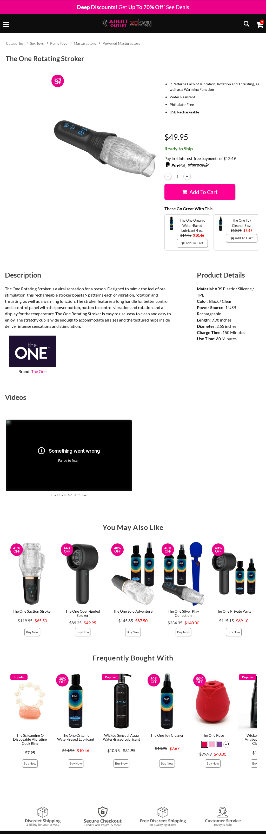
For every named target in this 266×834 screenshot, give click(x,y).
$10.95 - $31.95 (121, 750)
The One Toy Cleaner (167, 735)
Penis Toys (58, 43)
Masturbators (85, 43)
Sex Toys (37, 43)
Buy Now (32, 632)
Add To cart (199, 191)
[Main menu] (6, 24)
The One (38, 371)
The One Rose (213, 735)
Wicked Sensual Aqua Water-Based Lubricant (121, 737)
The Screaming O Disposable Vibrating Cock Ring (30, 739)
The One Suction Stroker (32, 611)
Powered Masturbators (121, 43)
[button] (205, 744)
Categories (14, 43)
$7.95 (30, 752)
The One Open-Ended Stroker (82, 613)
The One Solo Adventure (132, 611)
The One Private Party (233, 611)
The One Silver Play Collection (183, 613)
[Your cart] (259, 24)
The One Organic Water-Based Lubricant (75, 737)
